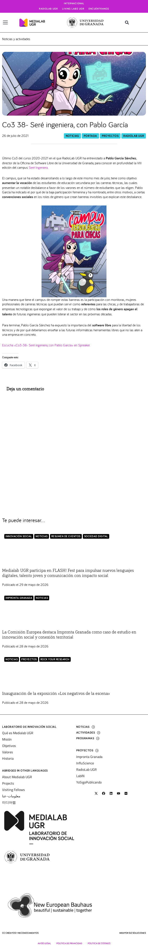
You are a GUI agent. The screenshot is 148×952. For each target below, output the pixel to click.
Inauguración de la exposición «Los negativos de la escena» (56, 693)
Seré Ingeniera (38, 167)
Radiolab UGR (48, 9)
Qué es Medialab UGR (17, 733)
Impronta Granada (19, 598)
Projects (8, 783)
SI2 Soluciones (137, 933)
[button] (126, 22)
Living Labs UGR (73, 9)
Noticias (72, 136)
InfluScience (85, 763)
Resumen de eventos (65, 536)
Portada (90, 136)
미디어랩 (9, 802)
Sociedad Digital (96, 536)
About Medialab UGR (17, 777)
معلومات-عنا (11, 796)
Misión (7, 739)
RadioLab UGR (133, 136)
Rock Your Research (54, 659)
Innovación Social (19, 536)
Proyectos (110, 136)
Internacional (74, 3)
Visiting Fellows (13, 790)
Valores (7, 752)
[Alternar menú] (5, 22)
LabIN (80, 776)
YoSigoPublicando (89, 782)
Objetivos (9, 746)
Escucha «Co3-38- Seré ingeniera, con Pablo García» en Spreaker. (46, 345)
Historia (8, 758)
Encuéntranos (99, 9)
